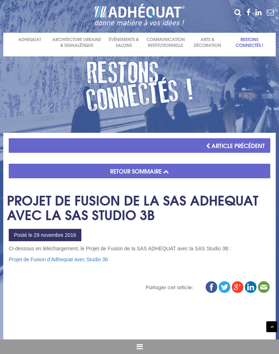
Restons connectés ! (249, 42)
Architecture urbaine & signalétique (76, 42)
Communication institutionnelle (165, 42)
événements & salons (124, 42)
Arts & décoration (207, 42)
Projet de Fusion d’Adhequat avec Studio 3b (58, 259)
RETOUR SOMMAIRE (139, 170)
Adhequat (29, 39)
